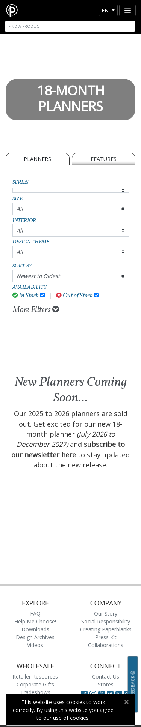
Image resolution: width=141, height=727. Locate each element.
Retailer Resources (35, 676)
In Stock (25, 295)
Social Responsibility (105, 621)
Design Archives (35, 637)
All (20, 208)
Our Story (105, 613)
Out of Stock (74, 295)
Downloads (35, 629)
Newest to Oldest (38, 275)
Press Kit (106, 637)
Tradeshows (35, 692)
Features (104, 158)
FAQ (35, 613)
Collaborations (105, 645)
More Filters (36, 310)
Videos (35, 645)
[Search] (70, 26)
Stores (106, 684)
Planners (37, 158)
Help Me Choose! (35, 621)
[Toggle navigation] (127, 10)
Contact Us (105, 676)
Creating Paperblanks (106, 629)
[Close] (126, 702)
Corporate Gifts (35, 684)
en (106, 10)
